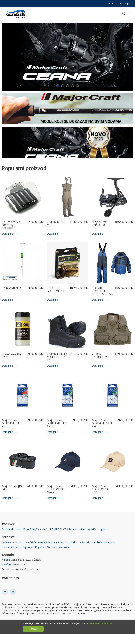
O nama (6, 542)
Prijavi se (129, 3)
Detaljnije (10, 233)
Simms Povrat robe (58, 547)
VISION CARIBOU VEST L (102, 357)
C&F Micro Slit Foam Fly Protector (11, 225)
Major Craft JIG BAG (12, 488)
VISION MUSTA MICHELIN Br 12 (57, 357)
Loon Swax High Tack (12, 356)
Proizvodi (18, 542)
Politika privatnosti (104, 542)
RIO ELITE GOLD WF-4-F (56, 290)
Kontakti (72, 542)
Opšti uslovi (85, 542)
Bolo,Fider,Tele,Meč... (35, 529)
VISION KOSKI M (56, 224)
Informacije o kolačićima (100, 623)
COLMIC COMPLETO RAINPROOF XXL (103, 291)
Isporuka (28, 547)
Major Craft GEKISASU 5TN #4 (102, 423)
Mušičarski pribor (11, 529)
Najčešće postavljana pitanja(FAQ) (45, 542)
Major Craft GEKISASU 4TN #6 (12, 423)
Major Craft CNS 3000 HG (101, 224)
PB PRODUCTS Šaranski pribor (68, 529)
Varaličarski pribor (98, 529)
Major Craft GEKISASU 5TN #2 (57, 423)
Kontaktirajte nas (115, 3)
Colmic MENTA (12, 288)
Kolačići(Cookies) (11, 547)
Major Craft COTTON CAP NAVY (56, 489)
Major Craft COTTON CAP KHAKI (101, 489)
